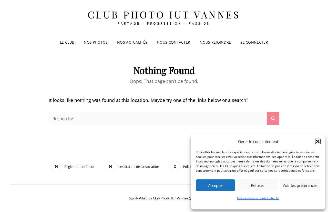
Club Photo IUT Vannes (164, 14)
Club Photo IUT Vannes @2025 (176, 198)
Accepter (215, 185)
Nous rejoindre (215, 42)
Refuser (257, 185)
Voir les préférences (300, 185)
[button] (317, 141)
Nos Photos (96, 42)
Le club (67, 42)
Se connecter (254, 42)
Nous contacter (173, 42)
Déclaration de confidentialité (258, 198)
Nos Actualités (132, 42)
